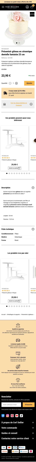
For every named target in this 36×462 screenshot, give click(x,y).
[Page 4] (14, 173)
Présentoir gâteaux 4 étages (9, 160)
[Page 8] (24, 173)
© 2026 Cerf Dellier (6, 456)
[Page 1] (16, 42)
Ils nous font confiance (18, 384)
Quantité (4, 83)
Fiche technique (18, 229)
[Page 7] (21, 173)
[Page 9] (26, 173)
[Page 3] (11, 173)
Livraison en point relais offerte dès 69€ (18, 2)
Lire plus (3, 69)
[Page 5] (16, 173)
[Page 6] (19, 173)
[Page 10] (29, 173)
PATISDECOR (5, 49)
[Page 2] (19, 42)
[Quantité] (13, 83)
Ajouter (29, 83)
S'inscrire (28, 405)
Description (18, 187)
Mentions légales (16, 456)
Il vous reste (17, 91)
